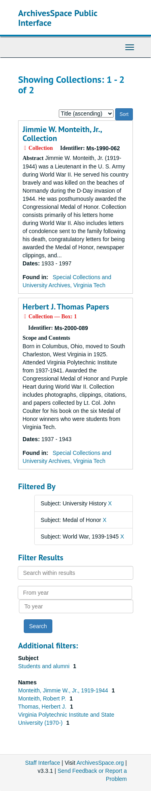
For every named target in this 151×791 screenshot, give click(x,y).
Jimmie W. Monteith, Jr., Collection (62, 133)
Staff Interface (42, 762)
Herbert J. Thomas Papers (66, 306)
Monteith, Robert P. (43, 698)
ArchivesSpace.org (100, 762)
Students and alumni (44, 666)
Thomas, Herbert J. (43, 706)
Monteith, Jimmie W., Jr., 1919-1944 (64, 690)
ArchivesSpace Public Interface (57, 17)
